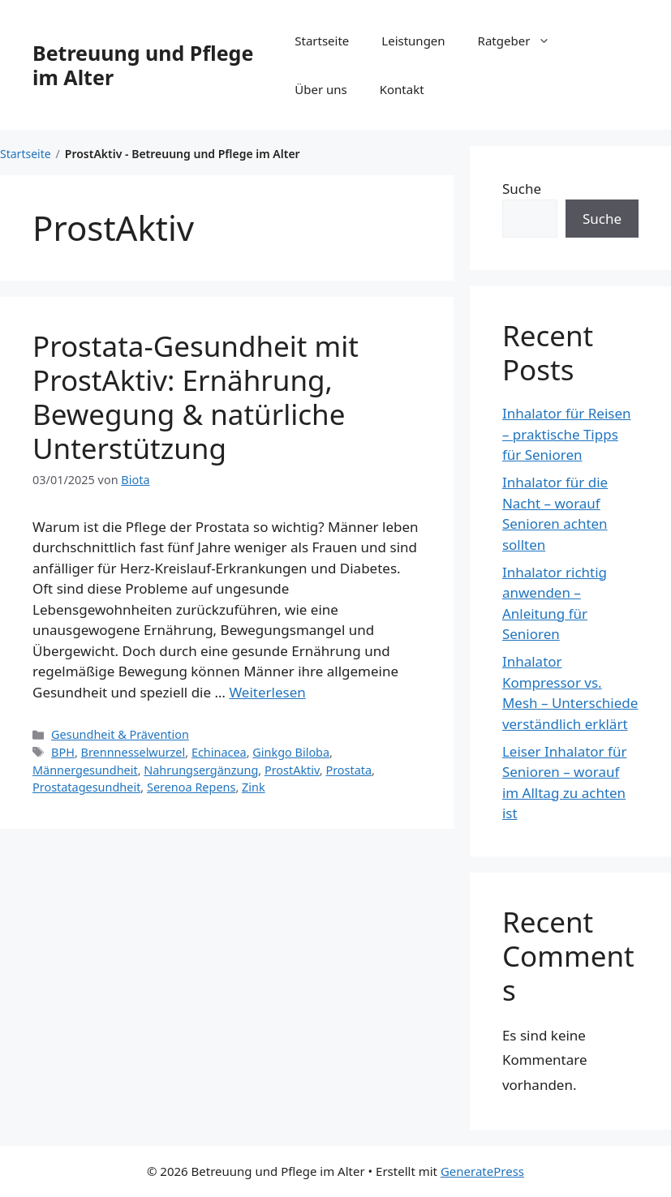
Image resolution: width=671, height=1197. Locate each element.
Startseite (322, 40)
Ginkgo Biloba (290, 752)
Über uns (320, 89)
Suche (521, 188)
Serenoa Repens (191, 787)
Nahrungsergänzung (201, 770)
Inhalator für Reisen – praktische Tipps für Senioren (566, 434)
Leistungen (413, 40)
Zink (253, 787)
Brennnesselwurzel (133, 752)
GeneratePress (482, 1171)
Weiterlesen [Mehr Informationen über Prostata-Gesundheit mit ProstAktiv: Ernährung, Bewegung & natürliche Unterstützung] (267, 692)
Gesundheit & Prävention (120, 734)
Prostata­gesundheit (86, 787)
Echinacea (219, 752)
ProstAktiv (292, 770)
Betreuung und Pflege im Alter (142, 65)
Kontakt (402, 89)
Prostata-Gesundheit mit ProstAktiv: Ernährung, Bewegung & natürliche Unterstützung (195, 397)
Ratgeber (522, 40)
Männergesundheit (85, 770)
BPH (63, 752)
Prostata (348, 770)
